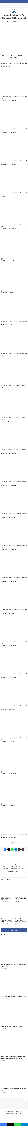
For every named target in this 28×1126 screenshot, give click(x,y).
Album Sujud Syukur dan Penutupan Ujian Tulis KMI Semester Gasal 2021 (7, 920)
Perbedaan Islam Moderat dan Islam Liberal (13, 996)
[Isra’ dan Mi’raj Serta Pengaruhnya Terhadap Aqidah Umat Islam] (14, 1074)
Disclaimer (15, 1116)
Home (12, 9)
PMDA (8, 21)
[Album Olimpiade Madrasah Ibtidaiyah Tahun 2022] (7, 890)
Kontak (20, 1116)
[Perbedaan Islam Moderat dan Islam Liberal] (14, 982)
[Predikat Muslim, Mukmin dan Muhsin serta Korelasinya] (14, 951)
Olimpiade (14, 843)
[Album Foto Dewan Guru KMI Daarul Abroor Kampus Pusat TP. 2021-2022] (21, 911)
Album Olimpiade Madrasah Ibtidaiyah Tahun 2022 (6, 899)
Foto (16, 9)
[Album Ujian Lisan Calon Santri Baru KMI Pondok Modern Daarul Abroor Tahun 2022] (21, 890)
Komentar (14, 930)
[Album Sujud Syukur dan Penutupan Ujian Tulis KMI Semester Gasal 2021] (7, 911)
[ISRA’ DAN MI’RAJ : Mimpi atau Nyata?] (14, 1013)
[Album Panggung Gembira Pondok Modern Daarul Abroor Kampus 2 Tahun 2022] (14, 1043)
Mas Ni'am (19, 1113)
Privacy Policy (9, 1116)
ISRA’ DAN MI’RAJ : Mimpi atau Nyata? (12, 1026)
